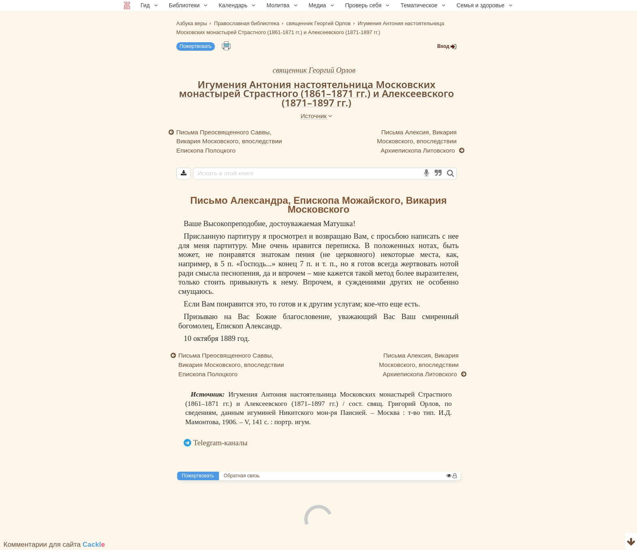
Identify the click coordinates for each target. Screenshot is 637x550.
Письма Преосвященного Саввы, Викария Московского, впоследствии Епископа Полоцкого (229, 141)
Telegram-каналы (220, 442)
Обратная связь (242, 476)
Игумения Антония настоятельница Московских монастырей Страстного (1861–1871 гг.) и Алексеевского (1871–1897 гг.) (316, 93)
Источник (316, 115)
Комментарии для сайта (54, 544)
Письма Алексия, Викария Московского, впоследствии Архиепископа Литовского (417, 141)
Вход (447, 46)
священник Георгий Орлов (314, 70)
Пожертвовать (196, 46)
